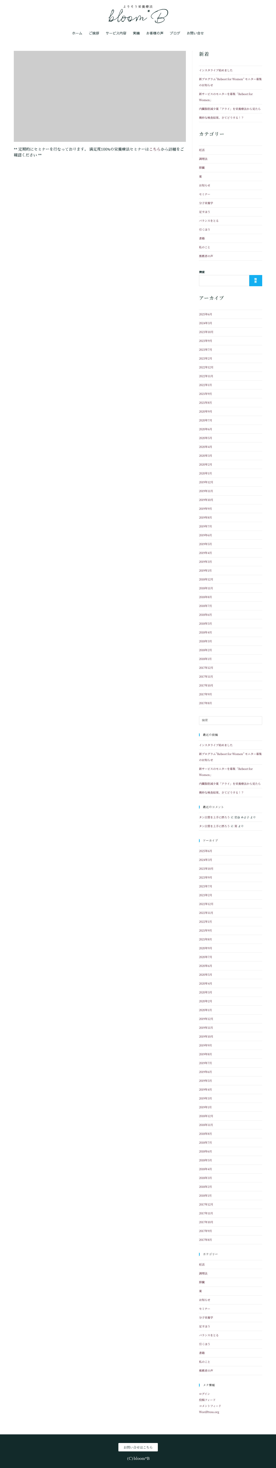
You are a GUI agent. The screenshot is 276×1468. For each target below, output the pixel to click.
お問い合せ (195, 33)
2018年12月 (206, 579)
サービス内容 (116, 33)
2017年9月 (205, 694)
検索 (202, 272)
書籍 (202, 238)
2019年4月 (205, 553)
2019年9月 (205, 509)
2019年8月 (205, 517)
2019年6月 (205, 535)
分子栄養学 (206, 203)
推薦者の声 (206, 256)
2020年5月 (205, 438)
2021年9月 (205, 394)
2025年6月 (205, 314)
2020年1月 (205, 473)
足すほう (204, 212)
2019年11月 (206, 491)
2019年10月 (206, 500)
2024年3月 (205, 323)
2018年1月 (205, 659)
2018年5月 (205, 623)
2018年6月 (205, 615)
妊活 (202, 150)
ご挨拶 (94, 33)
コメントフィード (210, 1406)
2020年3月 (205, 455)
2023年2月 (205, 358)
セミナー (204, 194)
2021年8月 (205, 402)
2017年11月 (206, 676)
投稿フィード (207, 1400)
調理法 (203, 159)
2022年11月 (206, 376)
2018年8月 (205, 597)
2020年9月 (205, 411)
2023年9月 (205, 341)
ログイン (204, 1394)
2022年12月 (206, 367)
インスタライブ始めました (216, 70)
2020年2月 (205, 464)
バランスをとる (209, 221)
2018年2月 (205, 650)
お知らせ (204, 185)
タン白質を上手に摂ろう (214, 817)
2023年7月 (205, 349)
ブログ (175, 33)
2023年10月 (206, 332)
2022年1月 (205, 385)
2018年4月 (205, 632)
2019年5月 (205, 544)
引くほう (204, 229)
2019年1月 (205, 570)
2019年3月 (205, 562)
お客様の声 (154, 33)
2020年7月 (205, 420)
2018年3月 (205, 641)
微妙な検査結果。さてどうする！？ (221, 118)
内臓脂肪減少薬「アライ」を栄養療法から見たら (230, 109)
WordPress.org (209, 1412)
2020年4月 (205, 447)
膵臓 (202, 168)
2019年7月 (205, 526)
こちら (155, 149)
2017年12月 (206, 668)
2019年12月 (206, 482)
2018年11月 (206, 588)
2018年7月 (205, 606)
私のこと (204, 247)
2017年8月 (205, 703)
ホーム (77, 33)
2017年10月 (206, 685)
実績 (136, 33)
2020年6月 (205, 429)
